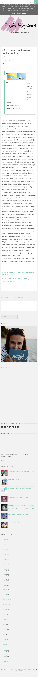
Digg (12, 282)
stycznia (5, 644)
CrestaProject (10, 672)
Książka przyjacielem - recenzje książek (20, 669)
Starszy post (33, 297)
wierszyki (20, 273)
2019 (4, 554)
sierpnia (5, 609)
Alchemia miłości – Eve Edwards (16, 523)
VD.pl (2, 461)
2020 (4, 549)
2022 (4, 539)
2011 (4, 656)
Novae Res (17, 108)
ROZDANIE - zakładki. (13, 480)
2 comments (7, 60)
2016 (4, 570)
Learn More (16, 13)
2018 (4, 559)
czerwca (5, 619)
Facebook (12, 279)
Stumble (6, 282)
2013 (4, 585)
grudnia (5, 589)
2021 (4, 544)
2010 (4, 661)
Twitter (20, 279)
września (5, 604)
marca (4, 634)
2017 (4, 565)
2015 (4, 575)
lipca (4, 614)
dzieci (6, 273)
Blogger (20, 670)
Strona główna (19, 297)
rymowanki (12, 273)
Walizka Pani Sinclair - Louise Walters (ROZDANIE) (21, 471)
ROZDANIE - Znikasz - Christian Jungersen (19, 488)
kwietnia (5, 629)
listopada (5, 594)
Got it (24, 13)
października (6, 599)
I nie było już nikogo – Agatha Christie (18, 514)
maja (4, 624)
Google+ (27, 279)
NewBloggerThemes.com (31, 672)
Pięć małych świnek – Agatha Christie (18, 497)
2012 (4, 651)
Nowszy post (4, 297)
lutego (4, 639)
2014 (4, 580)
